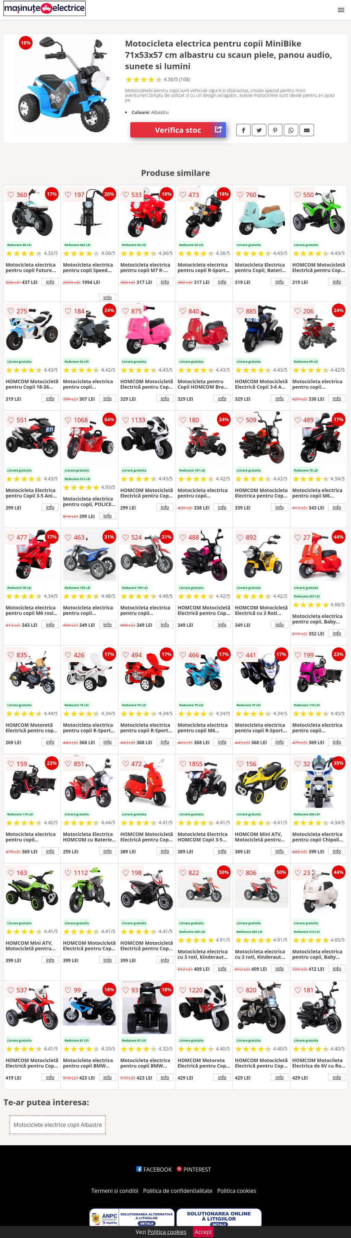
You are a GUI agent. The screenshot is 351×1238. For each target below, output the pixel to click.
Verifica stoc (190, 130)
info (50, 282)
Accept (203, 1232)
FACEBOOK (154, 1169)
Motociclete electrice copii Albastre (57, 1125)
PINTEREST (194, 1169)
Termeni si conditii (115, 1191)
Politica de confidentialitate (178, 1191)
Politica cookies (236, 1191)
